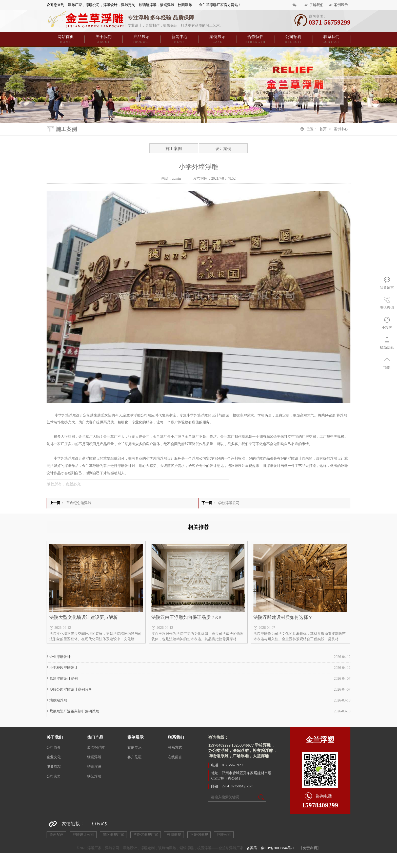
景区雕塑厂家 (113, 835)
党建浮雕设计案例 (63, 678)
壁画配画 (56, 835)
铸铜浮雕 (94, 767)
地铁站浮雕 (58, 700)
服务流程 (54, 767)
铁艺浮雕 (94, 776)
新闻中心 (179, 39)
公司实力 (54, 776)
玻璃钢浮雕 (96, 747)
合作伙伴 (255, 39)
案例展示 (341, 5)
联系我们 (331, 39)
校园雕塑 (174, 835)
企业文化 (54, 757)
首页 (323, 129)
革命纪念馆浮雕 (78, 503)
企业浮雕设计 (60, 657)
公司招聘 (293, 39)
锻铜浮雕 (94, 757)
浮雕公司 (224, 835)
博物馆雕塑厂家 (145, 835)
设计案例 (223, 148)
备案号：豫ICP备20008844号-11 (271, 848)
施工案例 (174, 148)
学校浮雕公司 (229, 503)
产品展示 (142, 39)
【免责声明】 (310, 848)
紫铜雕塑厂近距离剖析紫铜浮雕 (74, 711)
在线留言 (175, 757)
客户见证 (134, 757)
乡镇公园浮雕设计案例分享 (70, 689)
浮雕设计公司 (83, 835)
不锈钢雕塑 (199, 835)
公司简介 (54, 747)
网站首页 (66, 39)
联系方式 (175, 747)
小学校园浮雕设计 (63, 668)
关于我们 (104, 39)
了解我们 (316, 5)
